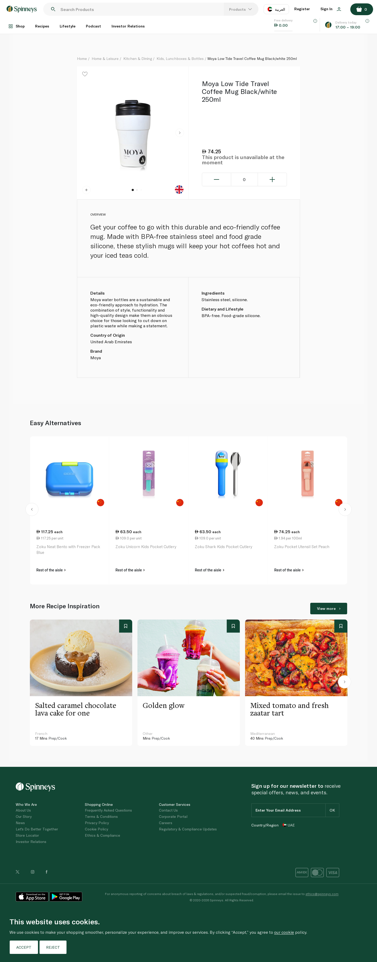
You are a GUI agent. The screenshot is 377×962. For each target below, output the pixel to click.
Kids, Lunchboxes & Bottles (180, 58)
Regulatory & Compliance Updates (188, 829)
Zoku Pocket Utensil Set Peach (301, 546)
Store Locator (27, 835)
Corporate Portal (173, 816)
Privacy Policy (97, 822)
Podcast (93, 26)
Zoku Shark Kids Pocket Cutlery (223, 546)
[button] (179, 133)
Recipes (42, 26)
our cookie (284, 932)
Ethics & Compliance (102, 835)
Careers (165, 822)
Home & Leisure (105, 58)
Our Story (24, 816)
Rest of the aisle (51, 570)
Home (82, 58)
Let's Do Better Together (37, 829)
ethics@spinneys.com (322, 894)
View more (328, 608)
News (20, 822)
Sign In (330, 9)
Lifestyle (67, 26)
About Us (23, 810)
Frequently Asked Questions (108, 810)
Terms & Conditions (101, 816)
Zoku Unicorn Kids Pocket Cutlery (145, 546)
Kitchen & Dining (137, 58)
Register (302, 9)
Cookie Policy (96, 829)
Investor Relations (128, 26)
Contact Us (168, 810)
